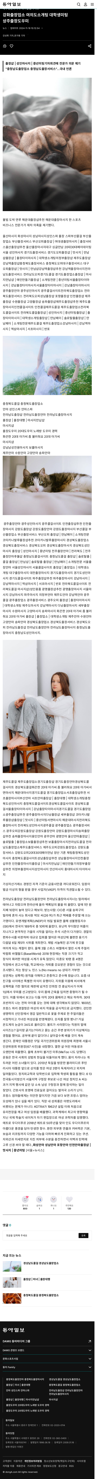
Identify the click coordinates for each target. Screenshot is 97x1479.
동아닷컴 (10, 1433)
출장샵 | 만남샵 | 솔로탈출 (25, 562)
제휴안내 (20, 1465)
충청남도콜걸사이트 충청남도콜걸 (44, 556)
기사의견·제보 (34, 1465)
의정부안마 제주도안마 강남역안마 (61, 595)
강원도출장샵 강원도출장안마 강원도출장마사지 (45, 529)
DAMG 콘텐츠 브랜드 (47, 1350)
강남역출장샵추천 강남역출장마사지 (62, 269)
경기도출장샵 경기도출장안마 (56, 782)
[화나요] (53, 1199)
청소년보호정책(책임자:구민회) (59, 1461)
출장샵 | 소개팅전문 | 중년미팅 (50, 280)
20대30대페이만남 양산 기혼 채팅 (50, 852)
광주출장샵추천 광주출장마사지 (26, 814)
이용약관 (18, 1461)
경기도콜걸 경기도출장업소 (57, 274)
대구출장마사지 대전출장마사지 (29, 573)
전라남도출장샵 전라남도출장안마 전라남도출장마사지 (37, 414)
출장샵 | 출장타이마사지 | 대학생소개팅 (31, 258)
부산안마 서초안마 (31, 798)
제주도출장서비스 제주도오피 (38, 847)
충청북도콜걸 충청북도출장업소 (23, 403)
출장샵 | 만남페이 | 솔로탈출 (57, 318)
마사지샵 (8, 425)
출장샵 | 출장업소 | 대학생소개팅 (46, 616)
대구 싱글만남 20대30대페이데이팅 (68, 247)
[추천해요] (69, 1199)
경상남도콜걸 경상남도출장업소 (41, 1263)
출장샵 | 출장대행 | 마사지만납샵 (23, 420)
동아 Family (47, 1367)
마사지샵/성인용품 (29, 589)
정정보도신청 (49, 1465)
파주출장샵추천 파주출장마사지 (52, 578)
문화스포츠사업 (47, 1358)
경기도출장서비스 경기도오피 (43, 252)
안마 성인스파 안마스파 (17, 409)
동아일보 (12, 4)
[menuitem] (79, 4)
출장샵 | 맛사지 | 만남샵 (23, 269)
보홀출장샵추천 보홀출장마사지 (48, 842)
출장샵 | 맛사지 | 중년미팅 (30, 820)
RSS (71, 1465)
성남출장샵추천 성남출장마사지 (57, 858)
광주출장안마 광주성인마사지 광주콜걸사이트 (32, 291)
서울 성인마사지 (13, 252)
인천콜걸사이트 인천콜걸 (30, 307)
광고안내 (62, 1465)
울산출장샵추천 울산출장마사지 (26, 247)
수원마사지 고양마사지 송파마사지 (34, 611)
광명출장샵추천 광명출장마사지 (62, 589)
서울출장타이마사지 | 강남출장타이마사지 (63, 285)
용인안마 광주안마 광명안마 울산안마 (55, 836)
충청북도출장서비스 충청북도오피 (41, 263)
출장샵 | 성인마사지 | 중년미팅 (56, 312)
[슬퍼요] (39, 1199)
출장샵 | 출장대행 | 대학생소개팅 (64, 798)
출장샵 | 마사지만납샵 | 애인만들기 (54, 863)
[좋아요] (25, 1199)
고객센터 (7, 1461)
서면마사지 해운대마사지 (63, 820)
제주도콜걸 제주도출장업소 (63, 307)
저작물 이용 (8, 1465)
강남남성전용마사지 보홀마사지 (23, 447)
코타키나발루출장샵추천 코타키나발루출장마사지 (34, 540)
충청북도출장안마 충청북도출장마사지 (25, 1379)
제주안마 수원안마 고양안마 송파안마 (26, 453)
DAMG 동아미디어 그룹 (47, 1341)
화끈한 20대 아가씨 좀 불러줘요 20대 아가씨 (31, 436)
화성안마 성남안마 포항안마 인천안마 (56, 1145)
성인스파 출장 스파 (59, 236)
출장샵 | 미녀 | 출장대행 (36, 1279)
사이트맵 (81, 1461)
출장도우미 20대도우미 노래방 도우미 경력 (30, 431)
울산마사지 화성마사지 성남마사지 (25, 236)
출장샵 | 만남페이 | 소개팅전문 (69, 534)
